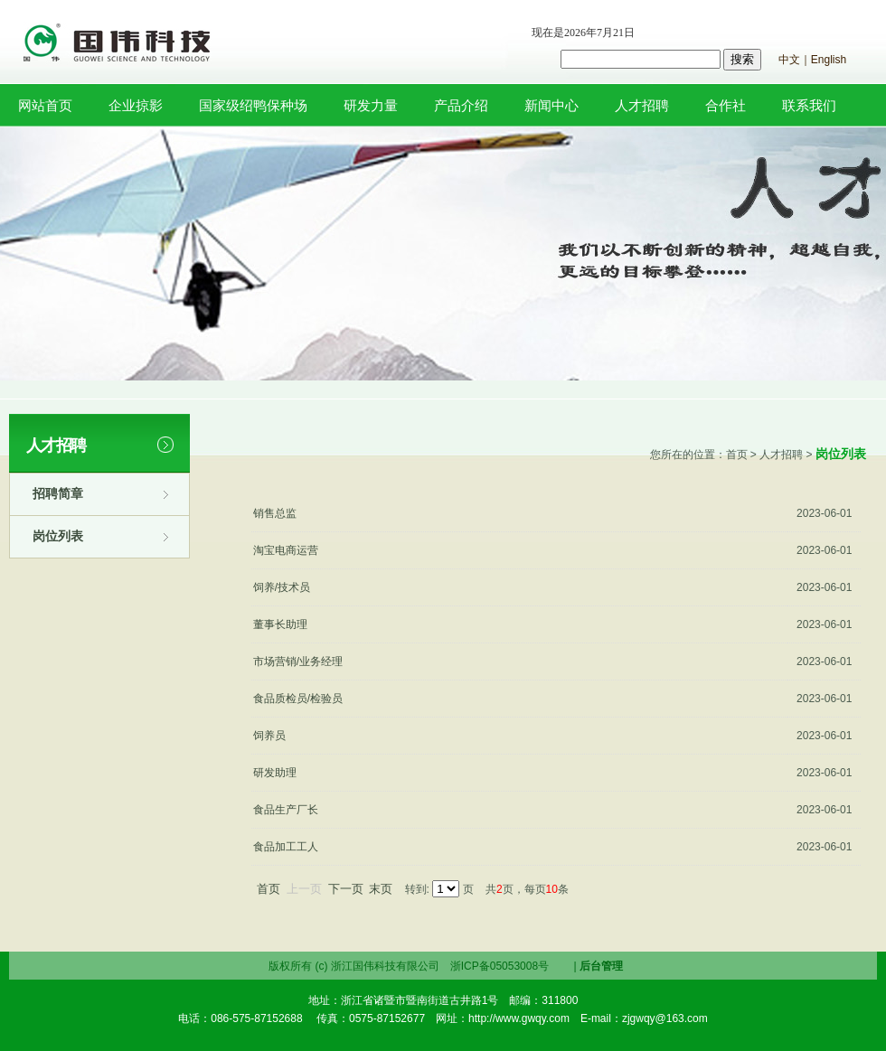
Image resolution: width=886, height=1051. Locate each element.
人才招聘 (642, 105)
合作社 (725, 105)
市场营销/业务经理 (298, 661)
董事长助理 (280, 624)
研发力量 (371, 105)
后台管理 (601, 966)
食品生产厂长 (285, 809)
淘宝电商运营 (285, 550)
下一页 (345, 889)
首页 (268, 889)
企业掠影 (135, 105)
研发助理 (275, 772)
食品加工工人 (285, 846)
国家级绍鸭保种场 (253, 105)
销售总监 (275, 513)
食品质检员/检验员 (298, 698)
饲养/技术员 (281, 587)
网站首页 (45, 105)
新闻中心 (551, 105)
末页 (380, 889)
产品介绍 (461, 105)
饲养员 (269, 735)
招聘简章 (58, 493)
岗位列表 (58, 536)
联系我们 (809, 105)
